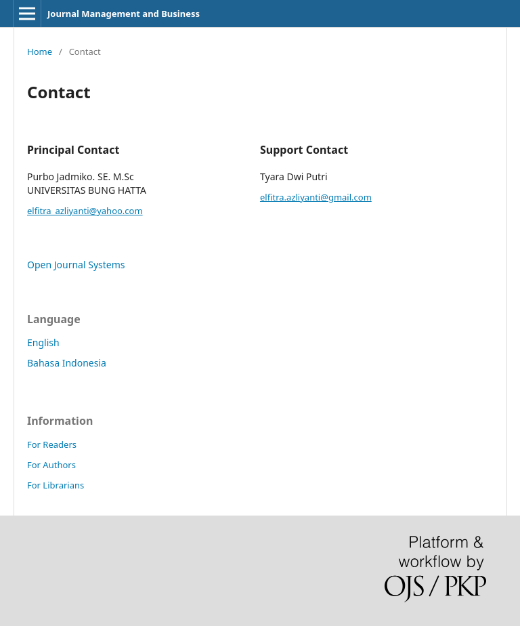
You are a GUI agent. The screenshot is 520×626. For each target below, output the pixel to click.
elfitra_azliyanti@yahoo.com (85, 211)
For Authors (51, 465)
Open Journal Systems (76, 264)
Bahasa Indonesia (66, 362)
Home (39, 51)
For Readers (52, 444)
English (43, 342)
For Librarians (55, 485)
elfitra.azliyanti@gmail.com (316, 197)
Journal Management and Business (123, 13)
